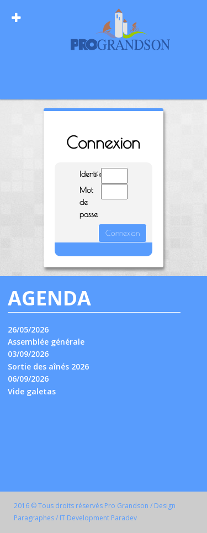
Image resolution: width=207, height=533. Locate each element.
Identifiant (81, 174)
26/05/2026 (28, 329)
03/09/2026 (28, 354)
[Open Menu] (16, 18)
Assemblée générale (46, 341)
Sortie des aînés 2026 (48, 366)
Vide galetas (32, 391)
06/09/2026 (28, 378)
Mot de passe (81, 202)
